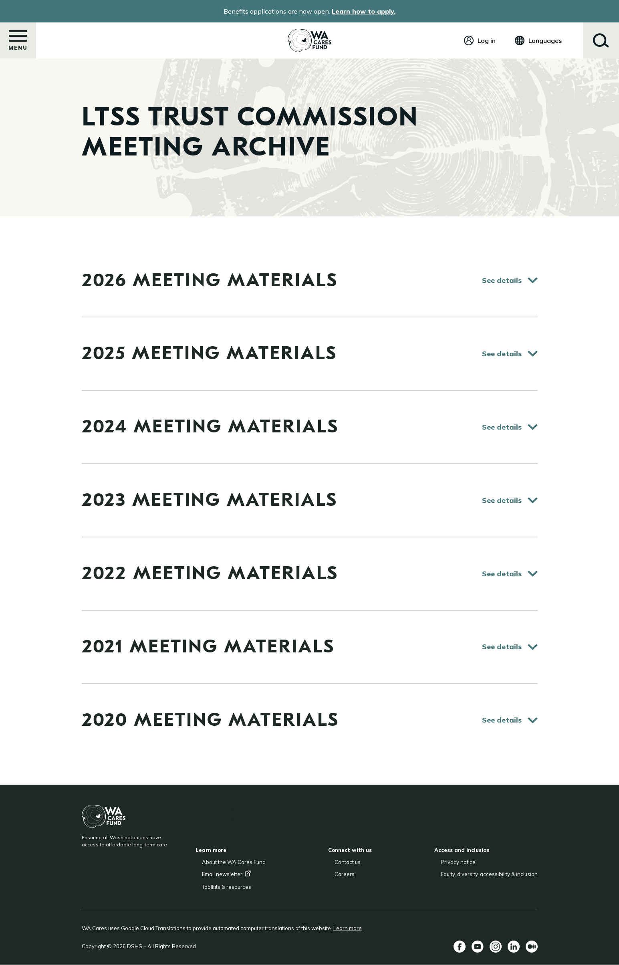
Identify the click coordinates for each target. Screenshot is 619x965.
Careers (345, 874)
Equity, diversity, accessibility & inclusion (489, 874)
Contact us (348, 862)
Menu (18, 43)
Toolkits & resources (226, 887)
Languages (545, 40)
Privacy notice (458, 862)
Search (601, 40)
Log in (487, 40)
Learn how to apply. (363, 11)
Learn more (347, 928)
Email (226, 874)
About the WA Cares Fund (234, 862)
